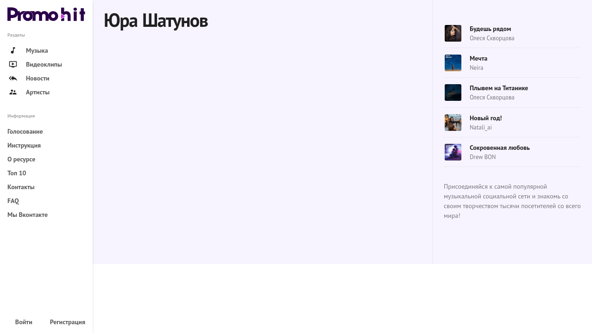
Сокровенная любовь (500, 147)
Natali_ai (481, 127)
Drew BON (483, 157)
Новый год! (486, 118)
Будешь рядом (490, 29)
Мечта (478, 58)
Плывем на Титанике (499, 88)
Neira (476, 68)
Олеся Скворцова (492, 38)
